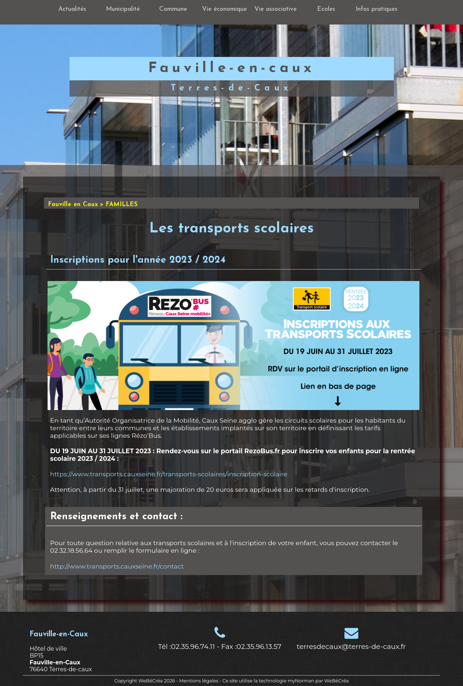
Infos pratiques (376, 9)
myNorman (301, 680)
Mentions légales (198, 680)
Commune (173, 9)
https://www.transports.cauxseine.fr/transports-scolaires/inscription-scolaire (169, 474)
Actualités (72, 9)
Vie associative (275, 9)
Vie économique (224, 9)
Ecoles (326, 9)
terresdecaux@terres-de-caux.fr (351, 646)
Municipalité (123, 9)
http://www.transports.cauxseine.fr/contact (117, 566)
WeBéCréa (150, 680)
